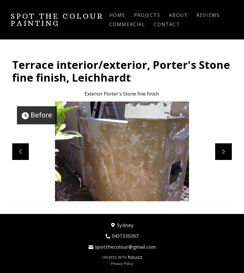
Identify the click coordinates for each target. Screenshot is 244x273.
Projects (147, 15)
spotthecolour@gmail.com (125, 247)
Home (117, 15)
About (178, 15)
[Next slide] (223, 151)
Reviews (208, 15)
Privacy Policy (122, 264)
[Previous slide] (20, 151)
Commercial (127, 24)
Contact (167, 24)
